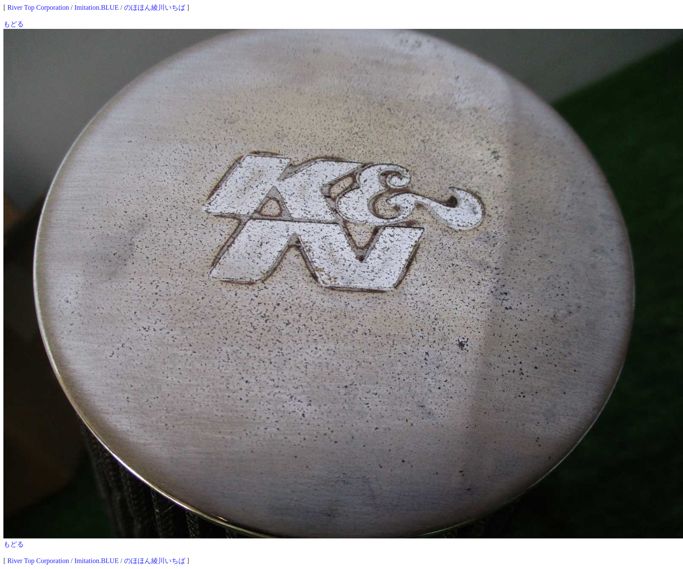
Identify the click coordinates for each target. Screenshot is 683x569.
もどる (13, 24)
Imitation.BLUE (96, 7)
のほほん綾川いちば (154, 7)
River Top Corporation (38, 7)
